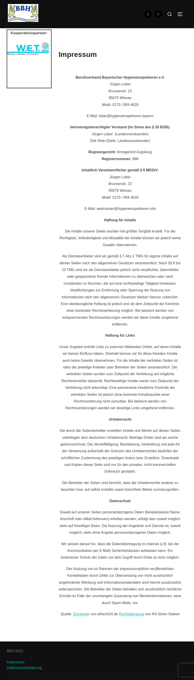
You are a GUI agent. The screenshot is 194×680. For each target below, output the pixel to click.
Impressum (15, 662)
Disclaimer (81, 614)
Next (45, 63)
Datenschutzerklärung (24, 668)
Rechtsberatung (131, 614)
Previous (12, 63)
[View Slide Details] (29, 48)
